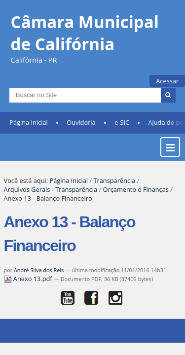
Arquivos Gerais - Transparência (51, 195)
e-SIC (121, 128)
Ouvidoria (81, 128)
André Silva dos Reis (39, 276)
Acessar (167, 80)
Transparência (114, 186)
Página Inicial (28, 128)
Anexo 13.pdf (29, 285)
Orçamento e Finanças (136, 195)
